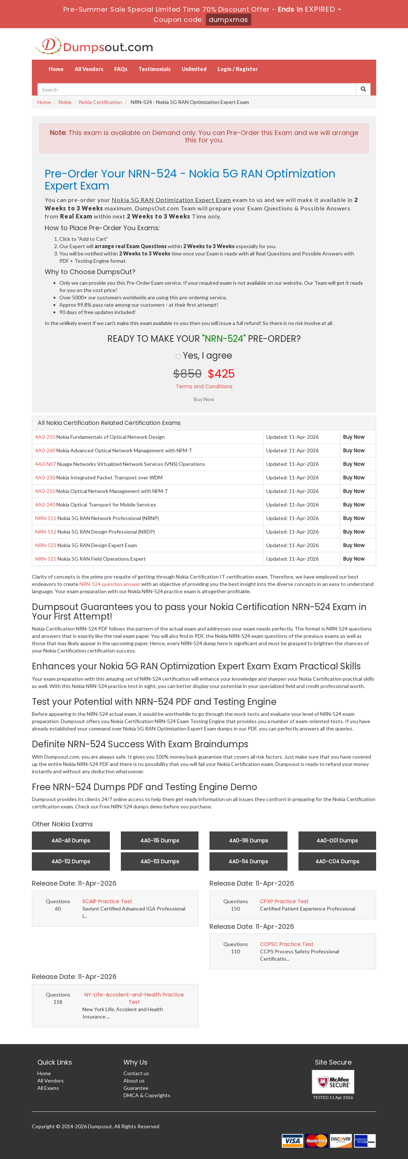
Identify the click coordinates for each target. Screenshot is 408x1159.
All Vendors (89, 69)
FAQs (120, 69)
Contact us (136, 1073)
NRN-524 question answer (109, 584)
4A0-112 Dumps (70, 861)
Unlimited (194, 69)
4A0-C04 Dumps (337, 861)
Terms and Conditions (204, 386)
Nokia (65, 102)
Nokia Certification (100, 102)
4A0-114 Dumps (248, 861)
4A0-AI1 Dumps (70, 840)
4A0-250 (45, 437)
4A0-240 (45, 504)
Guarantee (135, 1088)
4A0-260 (45, 450)
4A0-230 (45, 477)
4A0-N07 (45, 464)
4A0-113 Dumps (159, 861)
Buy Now (353, 437)
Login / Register (238, 69)
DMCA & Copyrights (146, 1095)
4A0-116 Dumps (248, 840)
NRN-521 (45, 559)
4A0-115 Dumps (159, 840)
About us (134, 1080)
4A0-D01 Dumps (337, 840)
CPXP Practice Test (284, 901)
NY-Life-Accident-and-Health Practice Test (134, 998)
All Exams (48, 1088)
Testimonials (154, 69)
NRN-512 (45, 531)
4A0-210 (45, 491)
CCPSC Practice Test (287, 944)
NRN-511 (45, 518)
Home (56, 69)
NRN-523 (45, 545)
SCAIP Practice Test (107, 901)
